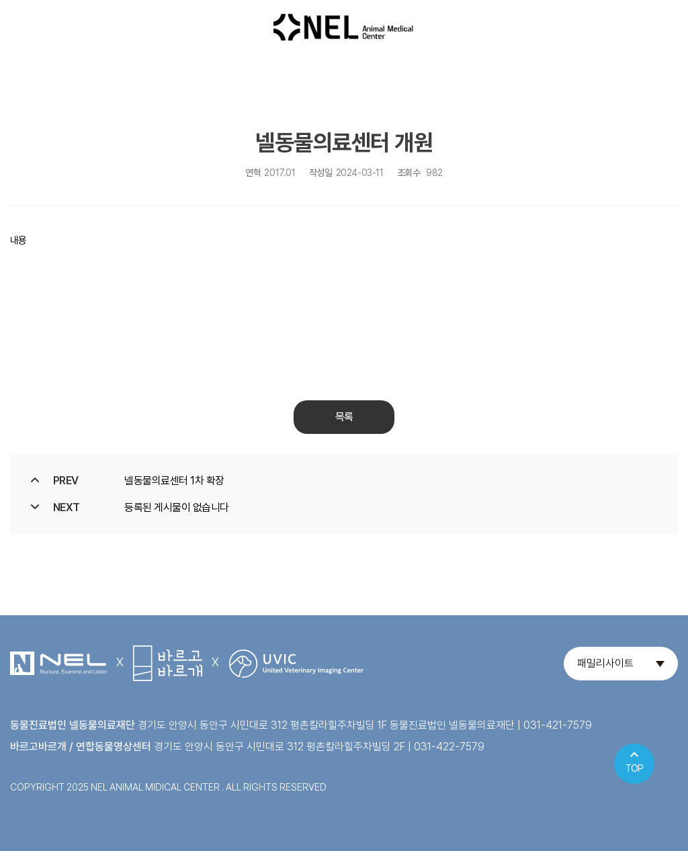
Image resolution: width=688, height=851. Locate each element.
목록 (344, 416)
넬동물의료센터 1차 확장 (174, 480)
